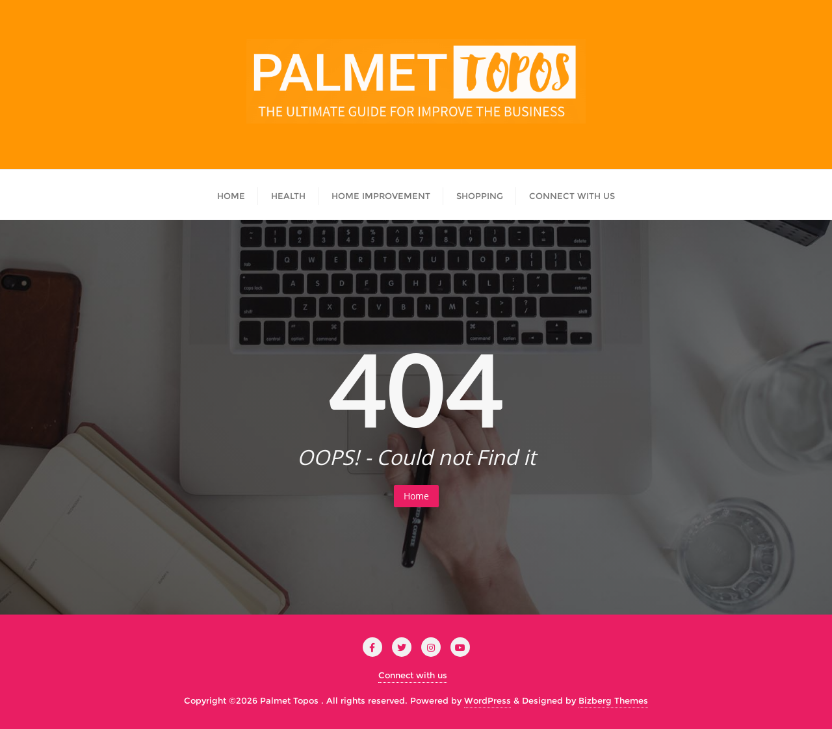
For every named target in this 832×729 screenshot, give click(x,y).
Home (416, 496)
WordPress (487, 700)
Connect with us (412, 675)
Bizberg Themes (613, 700)
